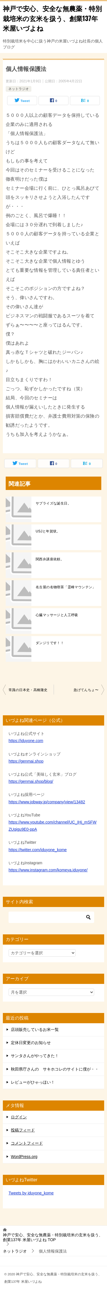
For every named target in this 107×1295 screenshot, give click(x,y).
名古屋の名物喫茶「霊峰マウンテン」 (66, 587)
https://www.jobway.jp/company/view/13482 (47, 802)
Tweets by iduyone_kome (31, 1193)
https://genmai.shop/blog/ (31, 781)
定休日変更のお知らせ (31, 1042)
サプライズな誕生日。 (53, 503)
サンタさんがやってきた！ (35, 1055)
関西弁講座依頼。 (50, 559)
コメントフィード (27, 1143)
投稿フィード (23, 1130)
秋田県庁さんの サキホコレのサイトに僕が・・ (55, 1069)
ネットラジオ (18, 89)
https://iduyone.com (26, 740)
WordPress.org (24, 1156)
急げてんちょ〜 (86, 690)
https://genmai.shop (26, 761)
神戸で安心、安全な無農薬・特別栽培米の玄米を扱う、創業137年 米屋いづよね (52, 18)
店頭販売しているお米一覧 (35, 1029)
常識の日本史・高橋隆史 (28, 690)
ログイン (19, 1117)
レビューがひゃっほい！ (33, 1082)
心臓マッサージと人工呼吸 (57, 615)
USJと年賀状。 (48, 531)
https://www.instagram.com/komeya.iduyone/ (48, 870)
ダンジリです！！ (50, 643)
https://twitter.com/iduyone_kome (38, 849)
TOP (53, 1237)
